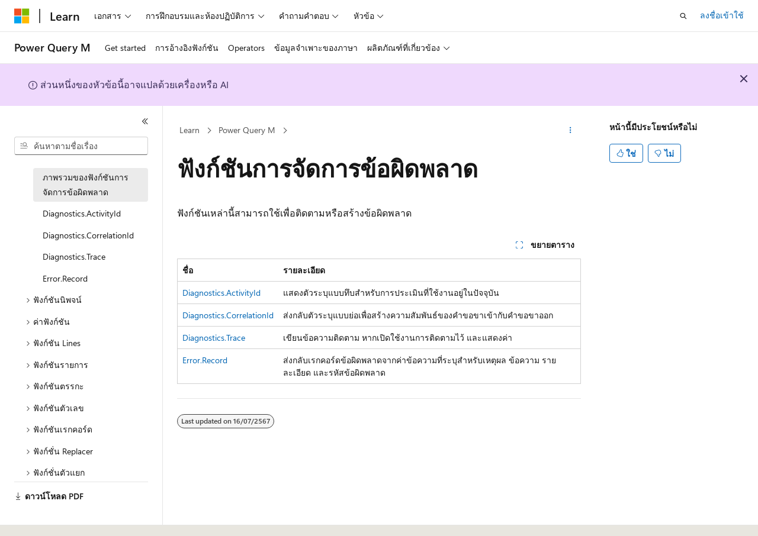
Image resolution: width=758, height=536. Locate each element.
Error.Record (204, 360)
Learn (189, 129)
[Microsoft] (22, 16)
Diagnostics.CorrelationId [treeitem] (88, 235)
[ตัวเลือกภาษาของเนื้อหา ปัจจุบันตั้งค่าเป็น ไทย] (33, 516)
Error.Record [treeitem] (65, 278)
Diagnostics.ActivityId (221, 292)
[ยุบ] (145, 121)
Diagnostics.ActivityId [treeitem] (82, 213)
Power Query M (247, 129)
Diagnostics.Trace (213, 337)
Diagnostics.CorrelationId (228, 315)
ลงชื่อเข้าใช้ (722, 15)
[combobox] (81, 146)
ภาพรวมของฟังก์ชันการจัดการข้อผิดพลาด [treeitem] (86, 185)
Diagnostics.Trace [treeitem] (74, 256)
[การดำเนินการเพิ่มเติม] (570, 130)
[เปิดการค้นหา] (683, 16)
